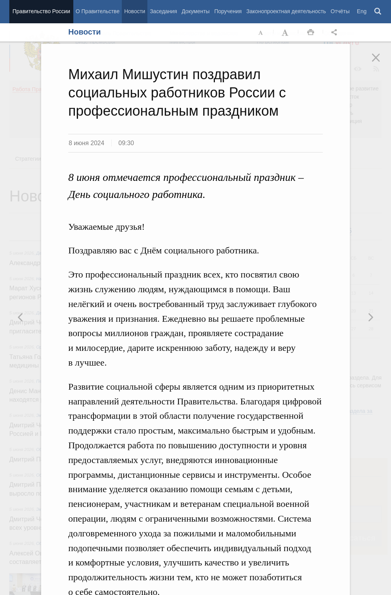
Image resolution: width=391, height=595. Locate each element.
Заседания (163, 11)
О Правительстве (97, 11)
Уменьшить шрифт (261, 32)
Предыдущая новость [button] (370, 317)
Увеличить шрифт (286, 32)
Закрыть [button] (381, 63)
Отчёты (339, 11)
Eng (362, 11)
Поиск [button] (378, 11)
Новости (134, 11)
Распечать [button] (310, 32)
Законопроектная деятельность (286, 11)
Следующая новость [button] (20, 317)
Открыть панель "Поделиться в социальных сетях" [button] (335, 32)
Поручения (228, 11)
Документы (195, 11)
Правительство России (41, 11)
